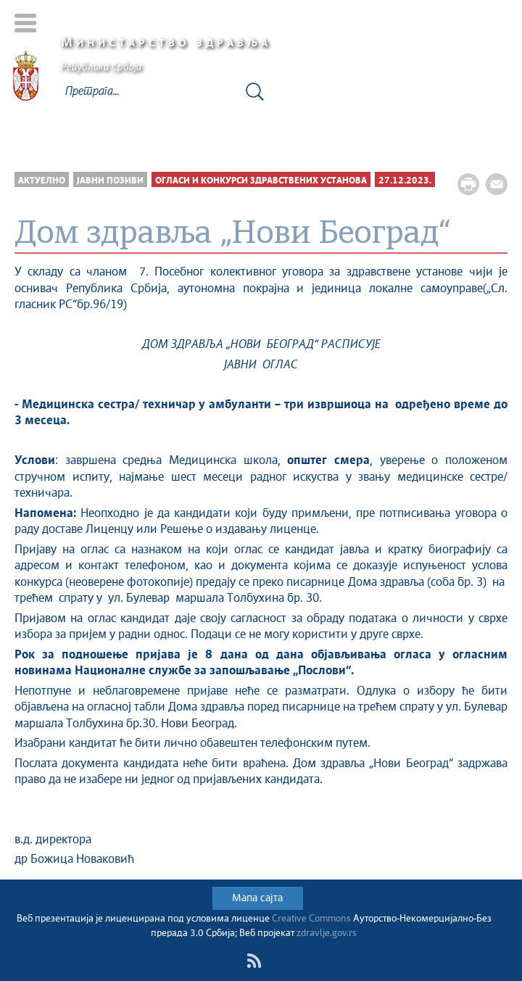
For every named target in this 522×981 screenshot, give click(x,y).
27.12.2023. (404, 181)
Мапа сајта (257, 898)
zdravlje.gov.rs (327, 933)
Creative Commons (311, 919)
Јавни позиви (110, 181)
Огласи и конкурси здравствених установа (261, 181)
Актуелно (41, 181)
